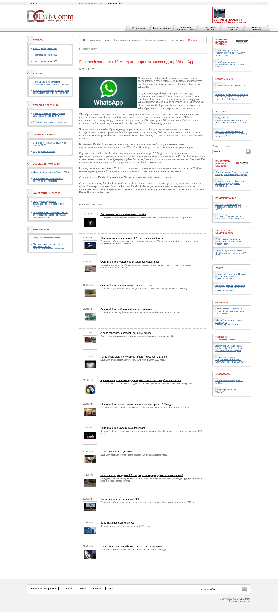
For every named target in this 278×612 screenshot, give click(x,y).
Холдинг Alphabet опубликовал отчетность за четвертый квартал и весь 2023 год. (140, 312)
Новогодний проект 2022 (45, 48)
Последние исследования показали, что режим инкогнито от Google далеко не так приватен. (146, 217)
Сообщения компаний (46, 164)
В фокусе (38, 73)
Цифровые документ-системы (221, 41)
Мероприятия (41, 229)
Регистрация (138, 28)
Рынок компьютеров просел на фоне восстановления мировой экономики (51, 91)
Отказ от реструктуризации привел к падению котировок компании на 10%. (137, 336)
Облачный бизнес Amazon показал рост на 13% (126, 285)
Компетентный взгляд (46, 193)
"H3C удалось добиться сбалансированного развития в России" (48, 203)
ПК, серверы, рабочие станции (223, 163)
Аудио (219, 267)
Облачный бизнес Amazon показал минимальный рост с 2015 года (136, 404)
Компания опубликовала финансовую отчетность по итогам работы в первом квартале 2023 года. (148, 502)
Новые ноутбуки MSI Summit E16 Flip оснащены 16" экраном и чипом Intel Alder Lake (231, 96)
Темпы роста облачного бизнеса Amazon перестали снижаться (134, 356)
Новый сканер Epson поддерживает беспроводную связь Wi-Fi (229, 64)
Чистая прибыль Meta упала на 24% (119, 499)
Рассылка (82, 588)
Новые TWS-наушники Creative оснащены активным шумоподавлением (230, 276)
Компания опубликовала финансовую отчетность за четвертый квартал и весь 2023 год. (143, 288)
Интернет (90, 49)
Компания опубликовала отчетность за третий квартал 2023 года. (132, 360)
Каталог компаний (162, 28)
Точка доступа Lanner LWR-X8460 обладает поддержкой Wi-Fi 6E (231, 252)
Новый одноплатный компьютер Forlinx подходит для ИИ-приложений (231, 183)
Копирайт (98, 588)
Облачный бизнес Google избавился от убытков (126, 309)
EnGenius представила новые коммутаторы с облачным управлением (230, 241)
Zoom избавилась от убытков (116, 451)
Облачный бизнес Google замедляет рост (122, 428)
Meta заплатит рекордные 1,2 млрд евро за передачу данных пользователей (141, 475)
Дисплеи (220, 111)
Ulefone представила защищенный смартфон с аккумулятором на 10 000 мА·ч (230, 359)
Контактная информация (43, 588)
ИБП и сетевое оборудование (224, 231)
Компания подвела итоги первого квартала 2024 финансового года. (133, 455)
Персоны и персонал (46, 105)
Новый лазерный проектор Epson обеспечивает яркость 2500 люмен (229, 311)
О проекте (67, 588)
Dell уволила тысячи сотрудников (49, 122)
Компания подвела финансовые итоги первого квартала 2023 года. (133, 550)
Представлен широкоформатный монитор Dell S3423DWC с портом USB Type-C (231, 121)
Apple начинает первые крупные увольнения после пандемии (49, 114)
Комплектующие (225, 198)
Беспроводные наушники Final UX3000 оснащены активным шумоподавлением (230, 287)
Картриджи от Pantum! (44, 151)
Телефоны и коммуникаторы (225, 338)
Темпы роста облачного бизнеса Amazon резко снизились (131, 546)
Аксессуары (223, 374)
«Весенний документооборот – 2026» (51, 172)
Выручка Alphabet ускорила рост (117, 523)
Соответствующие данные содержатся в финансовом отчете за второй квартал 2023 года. (144, 407)
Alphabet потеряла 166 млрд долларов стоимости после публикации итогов (140, 380)
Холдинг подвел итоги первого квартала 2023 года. (125, 526)
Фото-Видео (222, 302)
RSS (110, 588)
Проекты (38, 40)
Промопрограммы (44, 134)
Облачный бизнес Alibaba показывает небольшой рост (129, 261)
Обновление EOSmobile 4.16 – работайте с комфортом (48, 179)
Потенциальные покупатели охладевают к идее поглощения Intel (51, 83)
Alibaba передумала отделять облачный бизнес (125, 333)
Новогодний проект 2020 (45, 61)
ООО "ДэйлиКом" (241, 599)
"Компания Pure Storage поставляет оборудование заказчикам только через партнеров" (50, 214)
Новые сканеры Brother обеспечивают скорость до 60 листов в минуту (230, 52)
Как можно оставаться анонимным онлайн (123, 214)
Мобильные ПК (224, 79)
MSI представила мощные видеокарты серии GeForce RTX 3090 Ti (231, 206)
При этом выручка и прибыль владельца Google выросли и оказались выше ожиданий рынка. (146, 383)
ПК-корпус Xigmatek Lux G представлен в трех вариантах (230, 217)
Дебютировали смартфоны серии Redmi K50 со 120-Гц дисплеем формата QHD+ (228, 348)
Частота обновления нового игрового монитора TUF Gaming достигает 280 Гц (231, 133)
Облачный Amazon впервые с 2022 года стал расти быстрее (132, 238)
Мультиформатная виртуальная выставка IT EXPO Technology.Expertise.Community (48, 246)
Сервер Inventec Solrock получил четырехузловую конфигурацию (231, 173)
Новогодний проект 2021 (45, 55)
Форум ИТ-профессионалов (46, 238)
